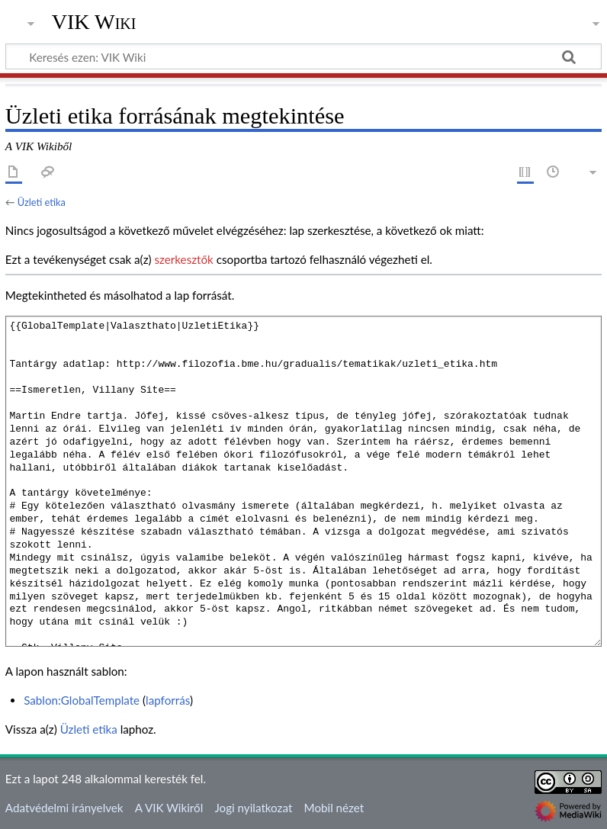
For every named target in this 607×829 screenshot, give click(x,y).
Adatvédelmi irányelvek (64, 808)
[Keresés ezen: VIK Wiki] (303, 56)
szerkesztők (183, 259)
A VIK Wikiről (169, 808)
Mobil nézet (334, 808)
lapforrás (168, 700)
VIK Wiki (94, 22)
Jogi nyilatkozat (253, 808)
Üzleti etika (42, 202)
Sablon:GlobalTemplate (82, 700)
